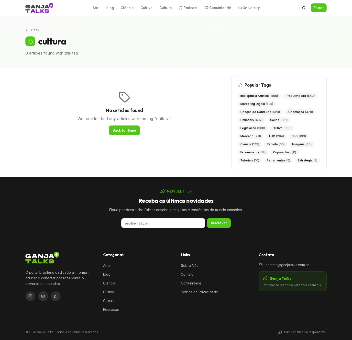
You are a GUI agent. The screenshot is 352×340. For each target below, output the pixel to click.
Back (32, 30)
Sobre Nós (189, 265)
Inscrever (219, 223)
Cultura (165, 8)
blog (110, 8)
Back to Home (124, 130)
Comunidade (217, 8)
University (249, 8)
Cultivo (147, 8)
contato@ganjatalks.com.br (287, 265)
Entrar (319, 8)
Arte (96, 8)
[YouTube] (43, 296)
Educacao (111, 309)
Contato (187, 274)
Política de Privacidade (199, 292)
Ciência (127, 8)
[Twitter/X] (56, 296)
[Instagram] (30, 296)
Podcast (188, 8)
